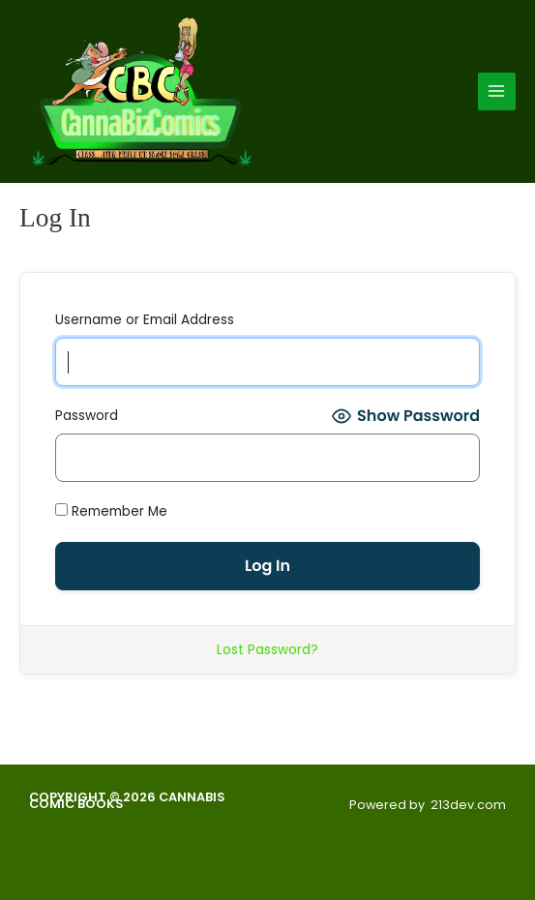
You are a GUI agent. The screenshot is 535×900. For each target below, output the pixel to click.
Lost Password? (267, 650)
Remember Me (111, 511)
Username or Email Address (144, 320)
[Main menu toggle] (497, 91)
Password (86, 415)
